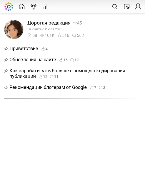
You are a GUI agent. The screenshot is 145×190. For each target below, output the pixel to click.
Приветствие (23, 48)
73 (97, 88)
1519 (69, 60)
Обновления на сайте (32, 59)
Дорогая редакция (49, 23)
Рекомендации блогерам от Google (48, 87)
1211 (48, 76)
